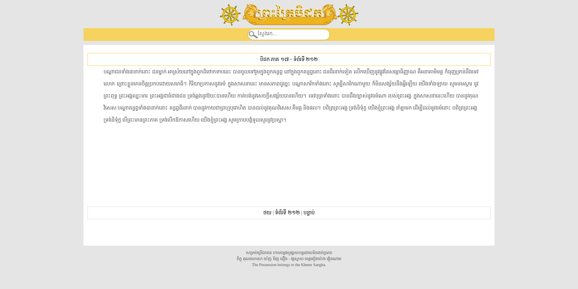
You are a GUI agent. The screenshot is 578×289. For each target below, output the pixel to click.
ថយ (267, 213)
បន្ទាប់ (309, 213)
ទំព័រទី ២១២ (305, 59)
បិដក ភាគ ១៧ (274, 59)
